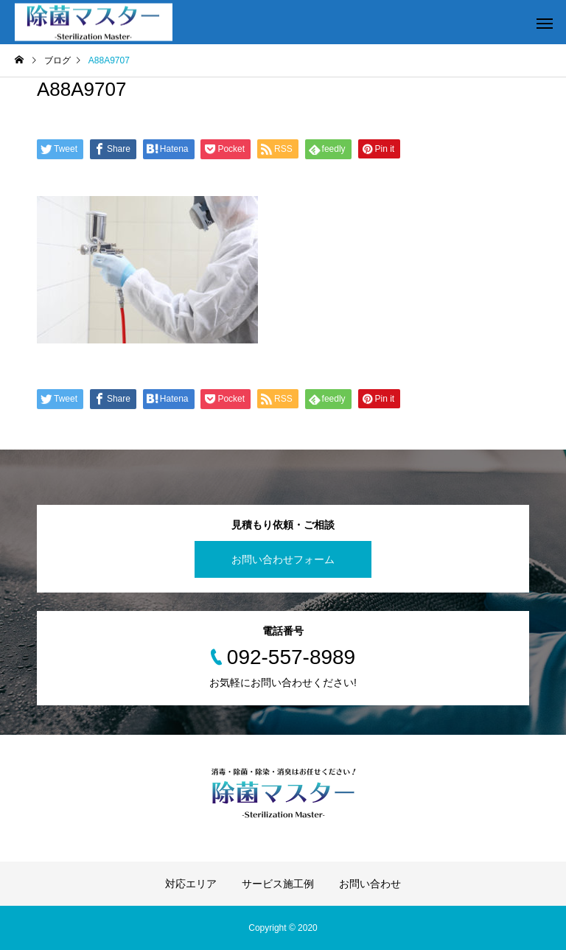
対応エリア (191, 884)
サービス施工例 (278, 884)
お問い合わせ (370, 884)
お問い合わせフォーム (283, 559)
